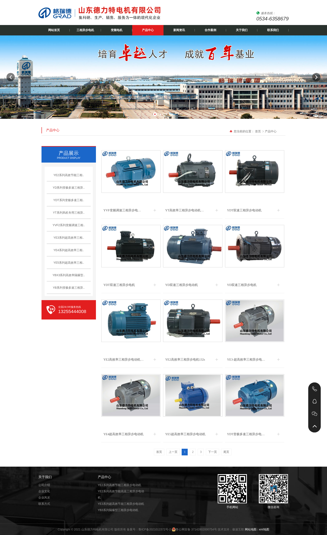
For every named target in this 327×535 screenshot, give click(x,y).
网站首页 (54, 30)
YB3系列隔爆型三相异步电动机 (118, 510)
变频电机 (116, 30)
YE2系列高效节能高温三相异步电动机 (121, 494)
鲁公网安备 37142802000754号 (194, 529)
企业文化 (44, 491)
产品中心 (148, 30)
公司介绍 (44, 485)
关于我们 (242, 30)
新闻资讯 (179, 30)
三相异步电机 (85, 30)
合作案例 (210, 30)
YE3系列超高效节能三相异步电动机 (121, 503)
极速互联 (238, 529)
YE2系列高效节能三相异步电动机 (119, 485)
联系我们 (273, 30)
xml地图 (264, 529)
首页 (258, 131)
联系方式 (44, 503)
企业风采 (44, 497)
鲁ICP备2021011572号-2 (154, 529)
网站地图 (251, 529)
